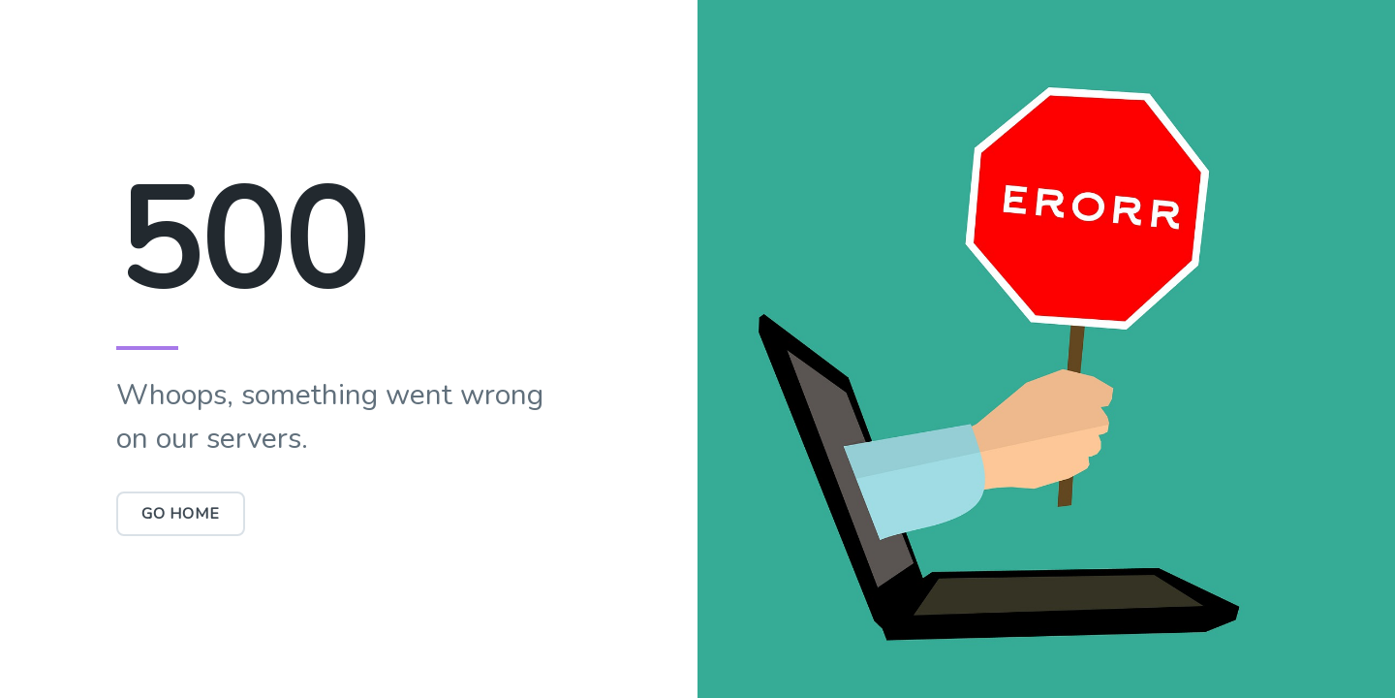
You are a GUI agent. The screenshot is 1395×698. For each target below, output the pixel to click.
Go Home (180, 513)
